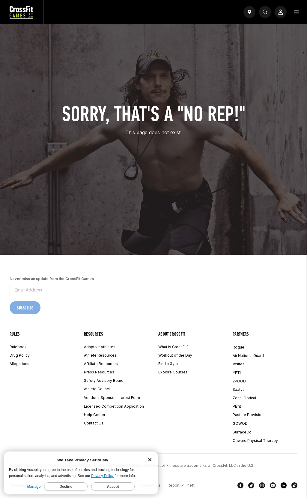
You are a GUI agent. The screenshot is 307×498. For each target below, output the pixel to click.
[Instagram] (262, 487)
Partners (241, 334)
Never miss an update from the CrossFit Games (52, 278)
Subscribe (25, 308)
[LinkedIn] (284, 487)
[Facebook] (240, 487)
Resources (93, 334)
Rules (15, 334)
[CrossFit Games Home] (22, 17)
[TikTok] (294, 487)
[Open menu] (296, 12)
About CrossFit (171, 334)
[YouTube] (273, 487)
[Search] (265, 12)
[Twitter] (251, 487)
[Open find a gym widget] (249, 12)
